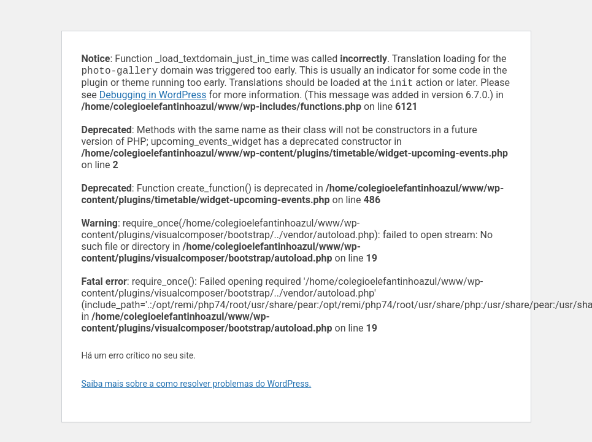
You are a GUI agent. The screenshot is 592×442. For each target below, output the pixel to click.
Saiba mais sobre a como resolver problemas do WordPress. (197, 386)
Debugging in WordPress (153, 97)
